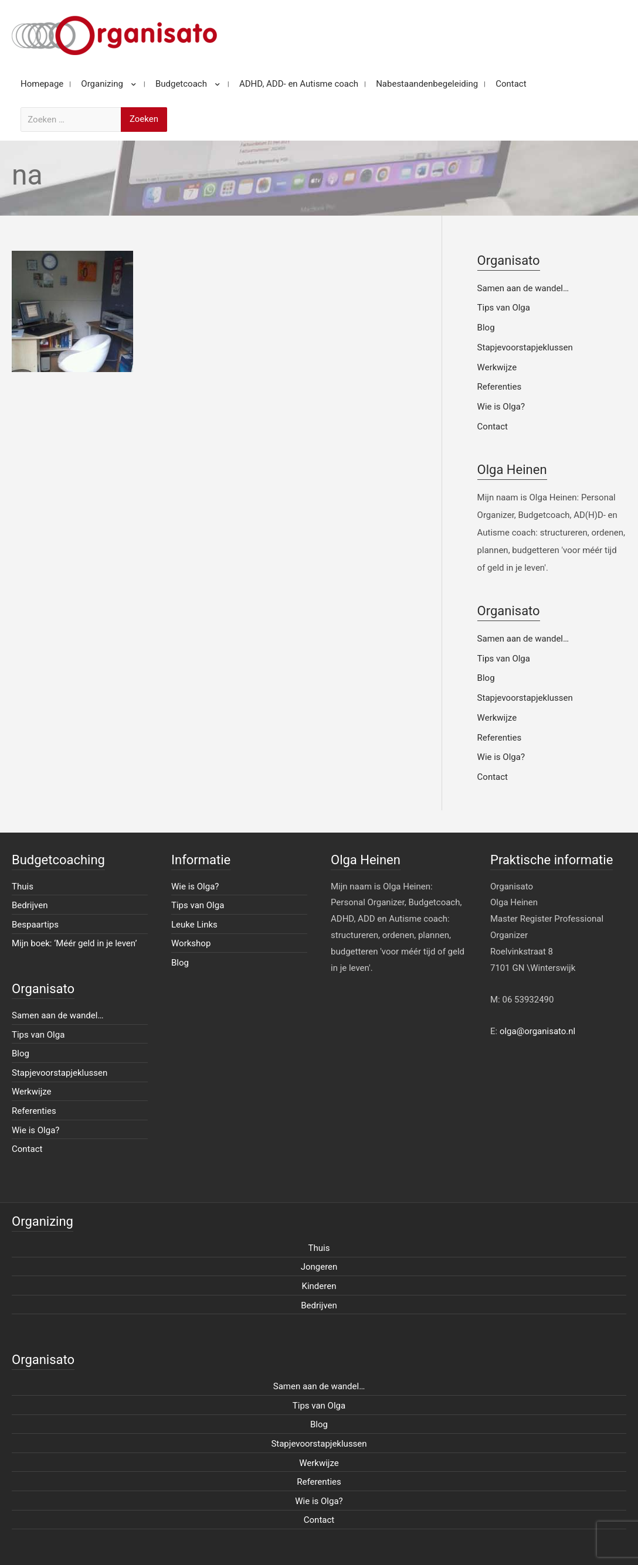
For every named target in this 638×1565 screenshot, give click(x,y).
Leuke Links (194, 924)
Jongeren (319, 1266)
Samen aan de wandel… (523, 288)
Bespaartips (35, 924)
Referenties (499, 386)
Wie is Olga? (501, 406)
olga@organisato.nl (537, 1031)
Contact (492, 426)
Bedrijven (30, 905)
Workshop (191, 943)
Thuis (22, 886)
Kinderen (319, 1286)
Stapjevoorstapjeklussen (525, 347)
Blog (486, 327)
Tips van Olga (503, 307)
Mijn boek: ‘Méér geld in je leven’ (74, 943)
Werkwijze (497, 367)
